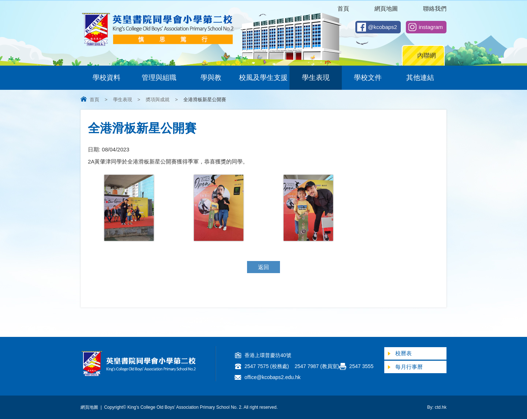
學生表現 (316, 77)
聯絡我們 (434, 8)
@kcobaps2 (382, 27)
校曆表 (403, 353)
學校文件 (368, 77)
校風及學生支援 (263, 77)
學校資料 (106, 77)
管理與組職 (159, 77)
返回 (263, 267)
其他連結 (420, 77)
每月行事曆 (409, 367)
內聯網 (426, 55)
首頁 (343, 8)
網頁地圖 (386, 8)
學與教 (211, 77)
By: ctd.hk (436, 407)
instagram (431, 27)
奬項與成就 (157, 99)
